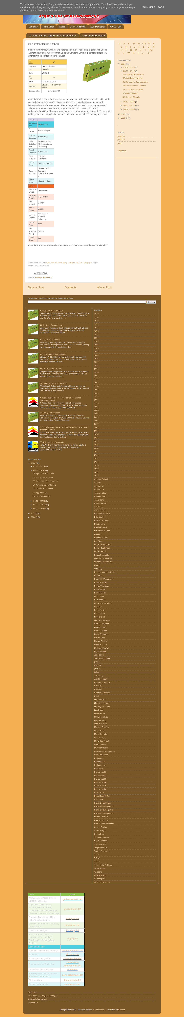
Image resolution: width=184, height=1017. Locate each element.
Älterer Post (104, 287)
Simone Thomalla (101, 837)
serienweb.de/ (72, 984)
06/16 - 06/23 (129, 102)
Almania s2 (99, 489)
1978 (96, 331)
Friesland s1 (99, 610)
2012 (96, 441)
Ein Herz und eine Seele (93, 35)
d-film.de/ (72, 969)
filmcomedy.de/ (72, 980)
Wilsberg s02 (100, 879)
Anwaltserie (99, 500)
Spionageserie (100, 844)
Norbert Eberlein (101, 755)
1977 (96, 328)
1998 (96, 400)
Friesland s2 (99, 613)
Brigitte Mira (99, 524)
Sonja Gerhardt (101, 841)
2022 (123, 118)
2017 (96, 458)
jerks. (120, 143)
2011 (96, 438)
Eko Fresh (98, 575)
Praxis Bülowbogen (102, 803)
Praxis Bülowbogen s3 (104, 813)
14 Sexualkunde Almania (50, 369)
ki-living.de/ (72, 930)
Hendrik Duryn (100, 644)
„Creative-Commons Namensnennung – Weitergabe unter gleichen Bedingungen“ (68, 262)
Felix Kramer (99, 600)
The (150, 50)
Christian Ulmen (101, 527)
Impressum (33, 1002)
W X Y (134, 53)
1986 (96, 358)
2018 (96, 462)
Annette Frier (100, 496)
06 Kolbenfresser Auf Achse (52, 442)
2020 (96, 469)
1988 (96, 365)
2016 (96, 455)
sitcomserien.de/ (72, 958)
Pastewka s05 (100, 786)
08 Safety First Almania (50, 413)
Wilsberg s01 (100, 875)
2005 (96, 417)
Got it (161, 7)
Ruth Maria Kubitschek (104, 824)
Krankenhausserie (102, 693)
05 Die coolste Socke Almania (135, 82)
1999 (96, 403)
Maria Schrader (101, 734)
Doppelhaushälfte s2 (103, 562)
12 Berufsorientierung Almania (53, 354)
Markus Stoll (99, 737)
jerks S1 (121, 136)
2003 (96, 410)
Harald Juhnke (100, 627)
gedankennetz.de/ (72, 899)
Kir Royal (98, 686)
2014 (96, 448)
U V (121, 53)
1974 (96, 317)
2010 (96, 434)
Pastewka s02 (100, 775)
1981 (96, 341)
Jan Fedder (99, 655)
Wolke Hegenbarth (102, 882)
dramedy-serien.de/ (72, 950)
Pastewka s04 (100, 782)
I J (133, 47)
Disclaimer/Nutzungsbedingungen (42, 995)
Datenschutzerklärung (37, 999)
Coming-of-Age (100, 538)
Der (138, 43)
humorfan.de (72, 925)
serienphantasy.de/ (72, 975)
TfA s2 (97, 858)
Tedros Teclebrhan (102, 851)
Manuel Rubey (100, 724)
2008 (96, 427)
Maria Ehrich (99, 730)
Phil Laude (98, 799)
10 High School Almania (50, 340)
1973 (96, 314)
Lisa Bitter (98, 710)
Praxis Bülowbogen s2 (104, 810)
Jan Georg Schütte (102, 658)
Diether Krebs (100, 551)
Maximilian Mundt (101, 741)
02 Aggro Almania (130, 93)
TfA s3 (97, 861)
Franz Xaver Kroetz (102, 603)
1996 (96, 393)
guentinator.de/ (72, 909)
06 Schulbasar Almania (133, 78)
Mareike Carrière (101, 727)
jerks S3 (97, 669)
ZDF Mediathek (97, 26)
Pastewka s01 (100, 772)
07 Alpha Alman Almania (133, 74)
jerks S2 (121, 140)
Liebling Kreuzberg (102, 706)
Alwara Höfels (100, 493)
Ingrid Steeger (100, 651)
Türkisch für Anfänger (103, 865)
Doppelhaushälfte (101, 555)
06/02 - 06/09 (129, 109)
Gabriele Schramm (102, 620)
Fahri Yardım (99, 589)
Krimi (96, 696)
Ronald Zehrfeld (101, 817)
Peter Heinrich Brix (102, 796)
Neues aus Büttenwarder (105, 751)
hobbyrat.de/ (72, 918)
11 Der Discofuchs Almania (51, 325)
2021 (96, 472)
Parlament (98, 758)
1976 (96, 324)
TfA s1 (97, 855)
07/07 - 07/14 (129, 67)
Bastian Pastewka (102, 513)
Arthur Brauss (100, 503)
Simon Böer (99, 834)
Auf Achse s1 (100, 510)
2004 (96, 414)
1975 (96, 321)
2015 (96, 451)
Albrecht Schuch (101, 479)
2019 (96, 465)
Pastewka (98, 768)
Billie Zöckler (99, 517)
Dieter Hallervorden (102, 545)
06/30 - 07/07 (129, 71)
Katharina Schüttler (102, 682)
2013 (96, 445)
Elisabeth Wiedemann (103, 579)
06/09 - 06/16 (129, 105)
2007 (96, 424)
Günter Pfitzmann (101, 624)
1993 (96, 383)
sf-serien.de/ (72, 954)
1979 (96, 334)
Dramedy (98, 569)
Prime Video (48, 26)
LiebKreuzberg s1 (102, 703)
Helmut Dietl (99, 638)
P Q (129, 50)
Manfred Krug (100, 720)
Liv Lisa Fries (100, 713)
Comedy (97, 534)
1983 (96, 348)
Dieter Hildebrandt (102, 548)
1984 (96, 352)
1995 (96, 390)
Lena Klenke (99, 700)
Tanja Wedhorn (100, 848)
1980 (96, 338)
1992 (96, 379)
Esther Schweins (101, 586)
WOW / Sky (115, 26)
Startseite (33, 26)
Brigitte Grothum (101, 520)
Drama (97, 565)
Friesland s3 (99, 617)
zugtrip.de (72, 938)
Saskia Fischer (100, 827)
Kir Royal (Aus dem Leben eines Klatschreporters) (53, 35)
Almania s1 (47, 277)
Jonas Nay (98, 675)
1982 (96, 345)
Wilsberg (98, 872)
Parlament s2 (100, 765)
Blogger (121, 1010)
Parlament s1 (100, 762)
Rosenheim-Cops (101, 820)
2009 (96, 431)
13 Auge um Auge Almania (51, 311)
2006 (96, 420)
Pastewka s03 (100, 779)
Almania (38, 277)
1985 (96, 355)
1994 (96, 386)
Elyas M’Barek (100, 582)
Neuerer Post (36, 287)
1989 (96, 369)
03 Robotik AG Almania (133, 89)
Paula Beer (99, 792)
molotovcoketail (99, 1010)
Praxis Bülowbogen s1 (104, 806)
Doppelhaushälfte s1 (103, 558)
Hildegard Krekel (101, 648)
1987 (96, 362)
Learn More (148, 7)
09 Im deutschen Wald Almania (53, 383)
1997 (96, 396)
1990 (96, 372)
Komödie (98, 689)
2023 (123, 114)
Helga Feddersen (101, 634)
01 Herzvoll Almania (131, 97)
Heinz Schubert (101, 631)
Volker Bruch (99, 868)
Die (144, 43)
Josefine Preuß (100, 679)
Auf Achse (98, 507)
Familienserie (100, 593)
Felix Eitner (99, 596)
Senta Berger (100, 830)
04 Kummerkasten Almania (134, 86)
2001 (96, 407)
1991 (96, 376)
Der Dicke (98, 541)
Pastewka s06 (100, 789)
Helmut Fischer (100, 641)
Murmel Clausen (101, 748)
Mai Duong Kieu (101, 717)
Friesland (98, 607)
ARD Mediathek (78, 26)
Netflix (62, 26)
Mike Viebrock (100, 744)
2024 (123, 64)
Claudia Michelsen (102, 531)
